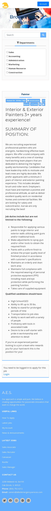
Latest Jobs (7, 423)
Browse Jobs (24, 17)
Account (43, 4)
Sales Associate (9, 447)
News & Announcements (13, 433)
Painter (25, 94)
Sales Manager (8, 467)
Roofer (5, 462)
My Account (7, 428)
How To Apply (8, 418)
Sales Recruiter (8, 452)
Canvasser (6, 457)
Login (6, 374)
